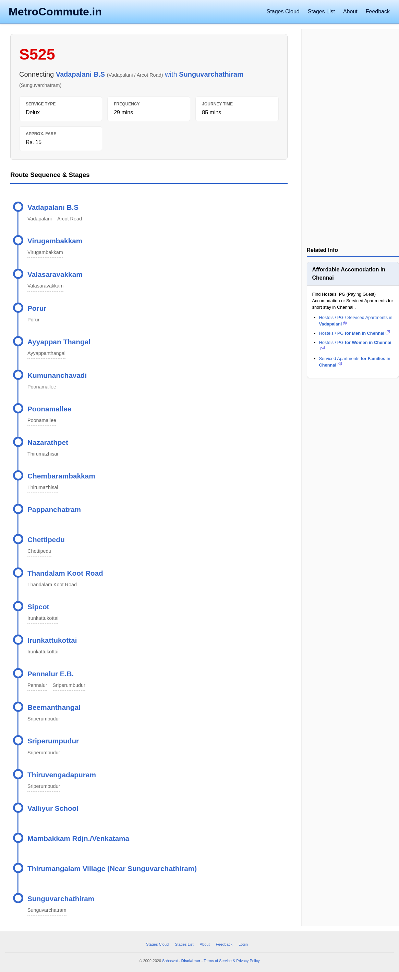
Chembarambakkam (61, 476)
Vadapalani (39, 218)
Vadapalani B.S (52, 207)
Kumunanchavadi (57, 375)
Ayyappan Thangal (58, 342)
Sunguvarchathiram (60, 899)
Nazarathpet (47, 442)
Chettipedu (46, 539)
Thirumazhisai (42, 454)
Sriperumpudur (53, 741)
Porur (36, 308)
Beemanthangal (54, 707)
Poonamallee (41, 386)
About (350, 11)
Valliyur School (52, 808)
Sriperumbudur (69, 685)
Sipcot (38, 607)
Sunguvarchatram (46, 910)
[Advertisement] (352, 138)
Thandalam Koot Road (65, 573)
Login (243, 944)
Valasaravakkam (55, 274)
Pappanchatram (54, 509)
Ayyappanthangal (46, 353)
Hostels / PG (354, 333)
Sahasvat (170, 961)
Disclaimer (191, 961)
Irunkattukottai (42, 618)
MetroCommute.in (55, 11)
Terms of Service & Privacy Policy (232, 961)
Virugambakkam (54, 241)
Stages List (321, 11)
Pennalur (37, 685)
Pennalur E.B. (50, 674)
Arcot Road (69, 218)
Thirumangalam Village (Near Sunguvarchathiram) (112, 868)
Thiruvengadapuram (61, 775)
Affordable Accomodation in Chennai (349, 274)
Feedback (378, 11)
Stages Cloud (283, 11)
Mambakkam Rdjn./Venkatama (78, 838)
